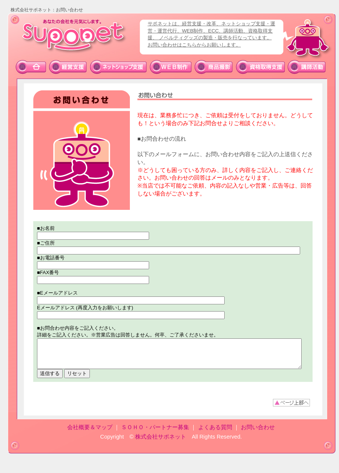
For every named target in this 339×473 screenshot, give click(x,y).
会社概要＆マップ (89, 433)
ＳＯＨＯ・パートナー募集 (155, 433)
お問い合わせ (258, 433)
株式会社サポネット (160, 442)
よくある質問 (215, 433)
